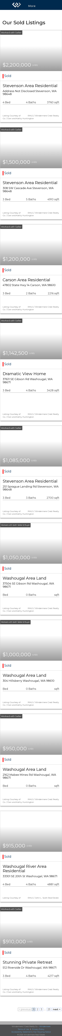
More (32, 6)
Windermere (44, 1026)
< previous (25, 1009)
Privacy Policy (38, 1029)
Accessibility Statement (21, 1032)
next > (56, 1009)
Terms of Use (23, 1029)
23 (49, 1009)
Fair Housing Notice (42, 1032)
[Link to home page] (16, 5)
